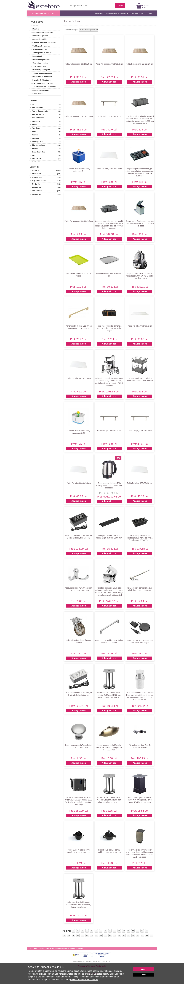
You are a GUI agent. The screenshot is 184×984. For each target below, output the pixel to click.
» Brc (32, 155)
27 (105, 935)
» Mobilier (34, 29)
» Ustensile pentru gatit (39, 70)
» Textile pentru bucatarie (40, 53)
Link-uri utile (50, 948)
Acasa (35, 948)
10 (114, 931)
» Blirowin (33, 148)
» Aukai (32, 131)
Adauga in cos (78, 82)
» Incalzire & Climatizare (40, 80)
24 (91, 935)
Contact (150, 13)
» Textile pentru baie (38, 49)
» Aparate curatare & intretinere (43, 87)
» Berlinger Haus (36, 142)
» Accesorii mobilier (38, 39)
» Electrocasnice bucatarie (41, 83)
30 (119, 935)
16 (142, 931)
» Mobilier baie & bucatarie (41, 32)
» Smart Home (35, 94)
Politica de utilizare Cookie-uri (84, 979)
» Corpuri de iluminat (38, 63)
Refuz (144, 974)
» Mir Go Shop (35, 184)
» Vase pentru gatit (37, 66)
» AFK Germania (36, 108)
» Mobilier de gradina (38, 36)
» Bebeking (34, 138)
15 (137, 931)
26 (101, 935)
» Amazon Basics (36, 114)
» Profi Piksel (35, 187)
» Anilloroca (34, 121)
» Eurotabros (35, 194)
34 (137, 935)
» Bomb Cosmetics (37, 152)
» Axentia (33, 135)
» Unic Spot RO (35, 191)
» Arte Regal (34, 128)
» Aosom (33, 125)
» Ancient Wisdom (36, 118)
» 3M (31, 104)
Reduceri (99, 13)
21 (78, 935)
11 (119, 931)
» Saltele (33, 25)
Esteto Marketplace (62, 948)
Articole (41, 948)
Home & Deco (36, 22)
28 (110, 935)
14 (133, 931)
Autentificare (137, 13)
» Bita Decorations (37, 145)
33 (133, 935)
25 (96, 935)
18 (64, 935)
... (151, 935)
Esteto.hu (72, 948)
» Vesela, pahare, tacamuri (40, 73)
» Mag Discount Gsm (37, 181)
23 (87, 935)
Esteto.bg (80, 948)
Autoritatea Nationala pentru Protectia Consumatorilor (92, 961)
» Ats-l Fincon (35, 174)
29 (114, 935)
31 (124, 935)
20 (73, 935)
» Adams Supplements (38, 111)
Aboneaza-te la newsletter (117, 13)
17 (147, 931)
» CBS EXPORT (35, 159)
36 (147, 935)
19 (69, 935)
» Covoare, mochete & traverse (42, 42)
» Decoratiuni (35, 56)
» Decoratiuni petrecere (39, 60)
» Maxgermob (35, 170)
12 (124, 931)
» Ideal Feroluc (35, 177)
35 (142, 935)
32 (128, 935)
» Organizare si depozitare (40, 77)
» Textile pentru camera (39, 46)
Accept (143, 969)
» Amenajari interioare (39, 90)
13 (128, 931)
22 (82, 935)
